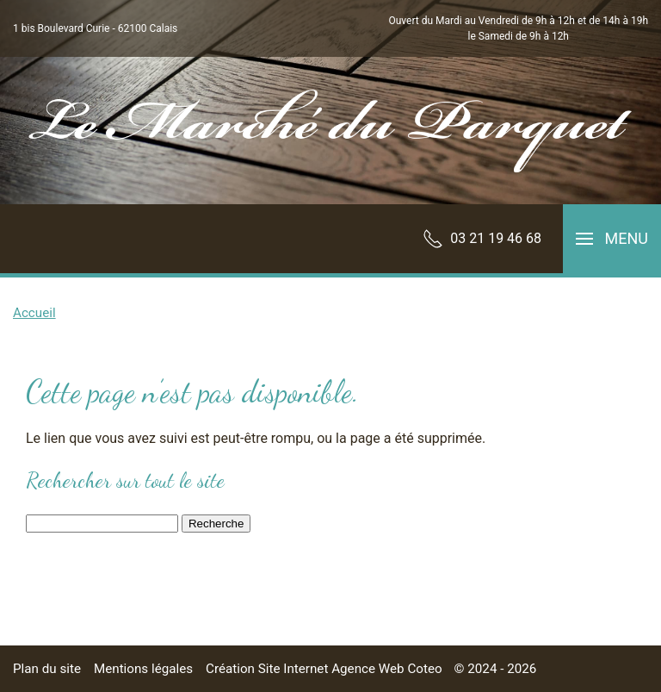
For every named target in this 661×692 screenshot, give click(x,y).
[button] (612, 238)
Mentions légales (143, 668)
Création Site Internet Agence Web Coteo (324, 668)
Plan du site (47, 668)
